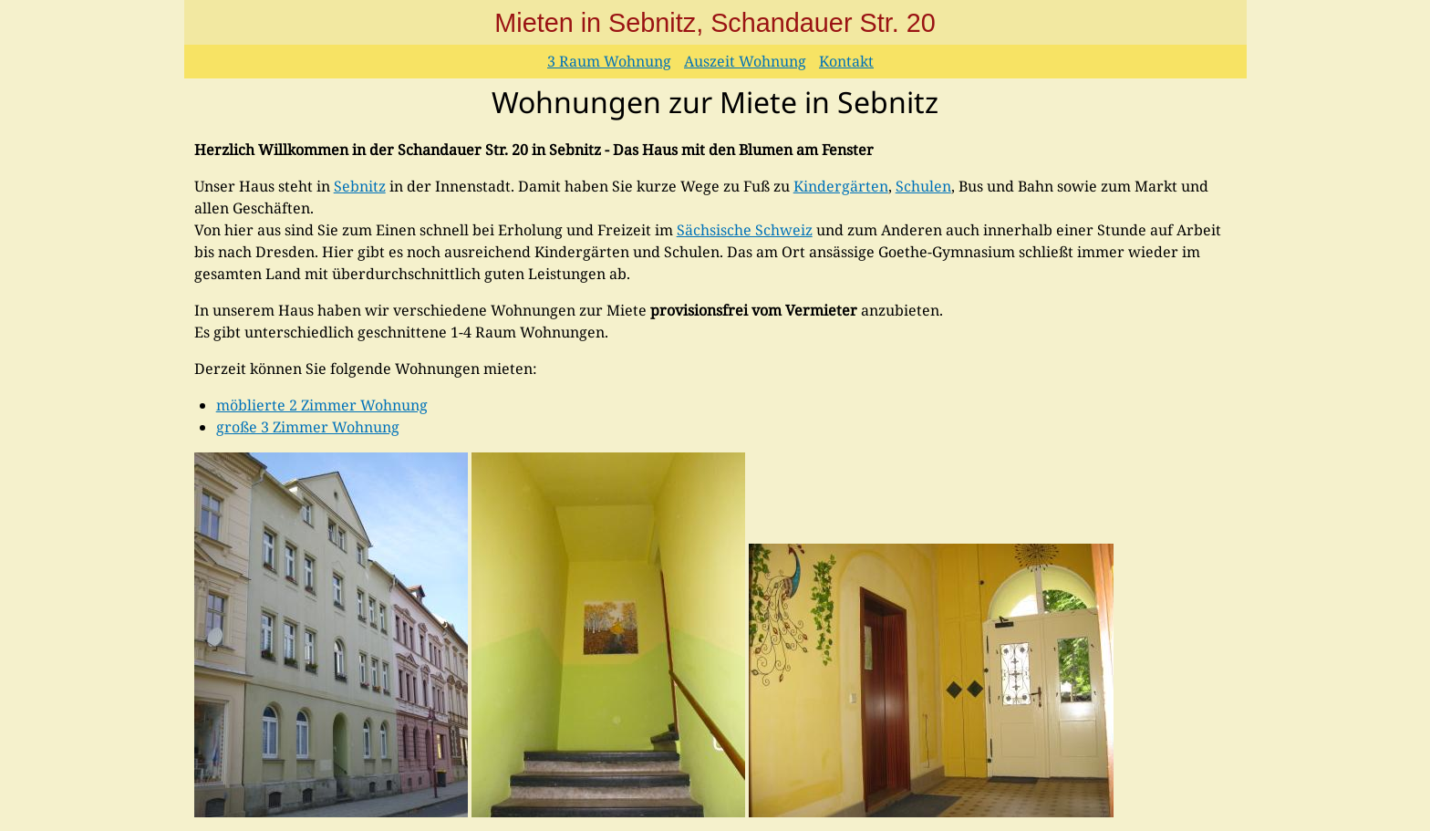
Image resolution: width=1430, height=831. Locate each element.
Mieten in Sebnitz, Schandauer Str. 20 (714, 22)
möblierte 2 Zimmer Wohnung (322, 405)
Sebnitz (360, 186)
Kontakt (846, 61)
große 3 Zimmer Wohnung (307, 427)
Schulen (923, 186)
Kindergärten (840, 186)
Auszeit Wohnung (745, 61)
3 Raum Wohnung (609, 61)
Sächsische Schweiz (745, 230)
